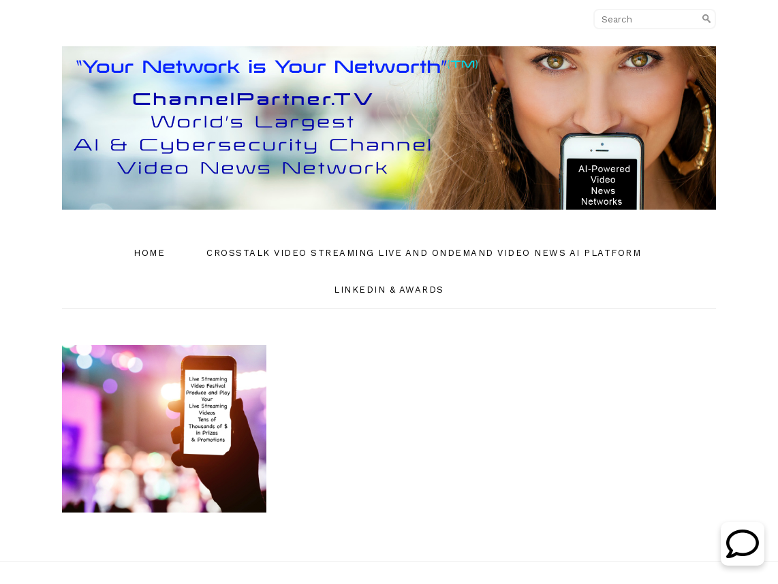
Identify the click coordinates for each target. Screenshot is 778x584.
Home (149, 253)
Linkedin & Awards (389, 290)
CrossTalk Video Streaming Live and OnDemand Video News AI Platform (423, 253)
